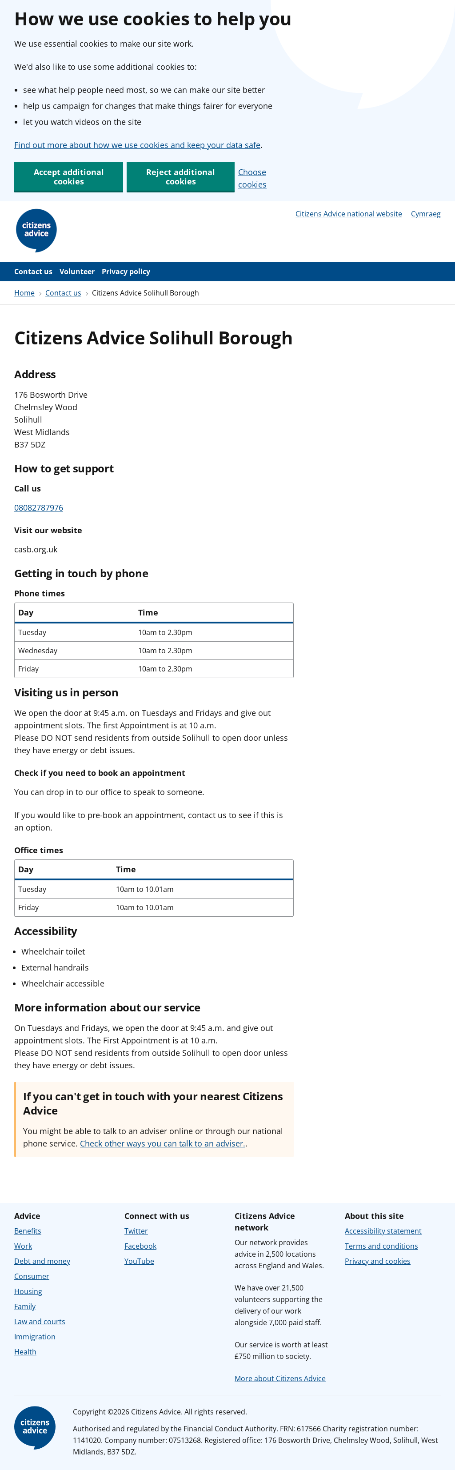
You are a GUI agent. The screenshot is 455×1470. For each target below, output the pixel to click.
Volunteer (77, 271)
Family (25, 1306)
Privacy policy (126, 271)
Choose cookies (252, 178)
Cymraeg (426, 214)
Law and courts (39, 1321)
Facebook (140, 1246)
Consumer (31, 1276)
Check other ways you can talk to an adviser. (162, 1143)
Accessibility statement (383, 1231)
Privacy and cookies (378, 1261)
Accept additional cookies (69, 177)
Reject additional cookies (180, 177)
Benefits (27, 1231)
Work (23, 1246)
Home (24, 293)
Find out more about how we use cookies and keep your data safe (137, 145)
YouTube (139, 1261)
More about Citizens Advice (280, 1378)
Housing (28, 1291)
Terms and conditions (381, 1246)
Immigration (35, 1337)
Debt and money (42, 1261)
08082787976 (38, 507)
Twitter (136, 1231)
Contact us (33, 271)
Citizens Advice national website (348, 214)
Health (25, 1352)
